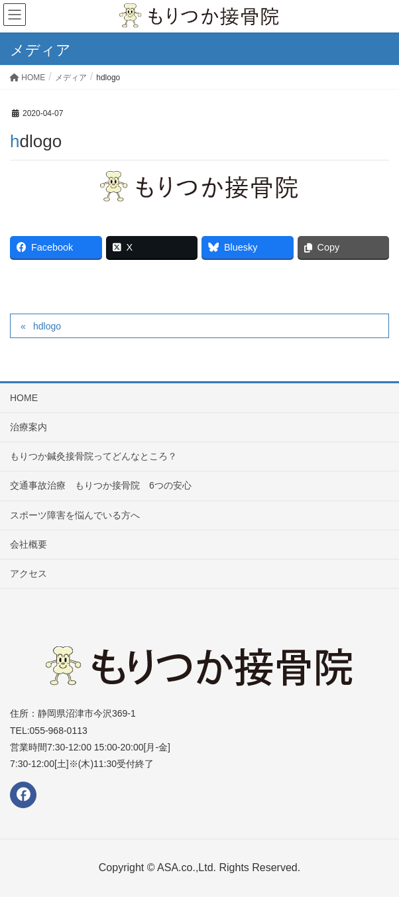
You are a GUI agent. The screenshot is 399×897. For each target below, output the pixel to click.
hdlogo (47, 326)
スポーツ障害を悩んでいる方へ (75, 515)
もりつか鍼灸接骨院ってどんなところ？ (93, 456)
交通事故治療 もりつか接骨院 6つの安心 (101, 485)
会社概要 (28, 544)
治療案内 (28, 427)
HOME (24, 397)
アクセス (28, 573)
